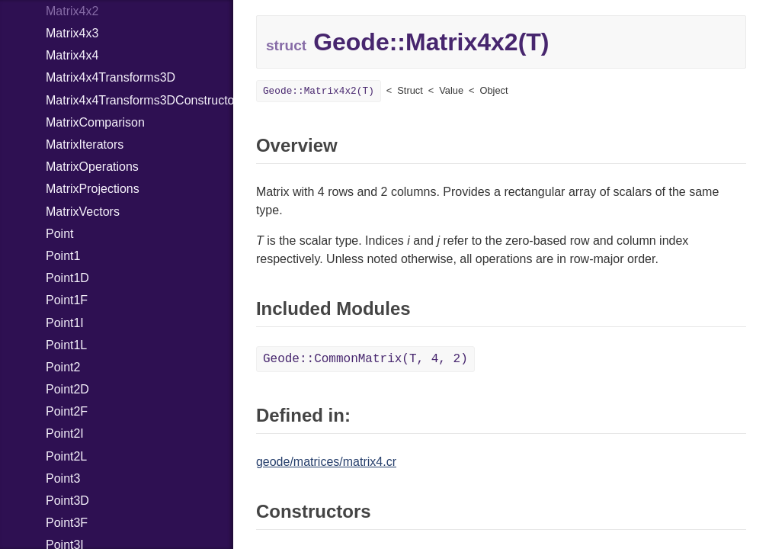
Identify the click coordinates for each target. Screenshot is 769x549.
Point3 (63, 478)
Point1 (63, 255)
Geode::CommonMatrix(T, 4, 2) (365, 359)
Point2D (67, 389)
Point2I (65, 433)
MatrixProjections (92, 188)
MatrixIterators (84, 144)
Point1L (66, 345)
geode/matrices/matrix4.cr (326, 461)
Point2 (63, 367)
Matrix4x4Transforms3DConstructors (139, 100)
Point (59, 233)
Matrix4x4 (72, 55)
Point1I (65, 322)
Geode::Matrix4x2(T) (318, 91)
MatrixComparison (95, 122)
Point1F (67, 300)
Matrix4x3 (72, 33)
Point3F (67, 522)
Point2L (66, 456)
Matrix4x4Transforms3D (110, 77)
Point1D (67, 277)
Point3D (67, 500)
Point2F (67, 411)
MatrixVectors (83, 211)
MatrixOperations (92, 166)
